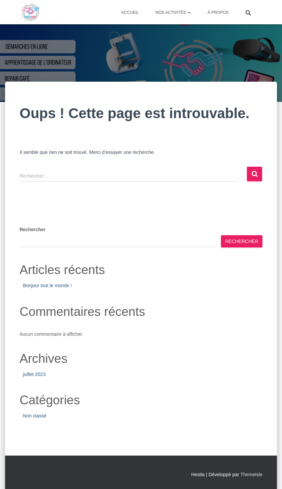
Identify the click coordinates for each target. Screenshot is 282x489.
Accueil (130, 12)
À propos (218, 12)
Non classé (34, 415)
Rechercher (33, 229)
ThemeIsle (251, 474)
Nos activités (173, 12)
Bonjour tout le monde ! (47, 285)
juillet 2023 (34, 374)
